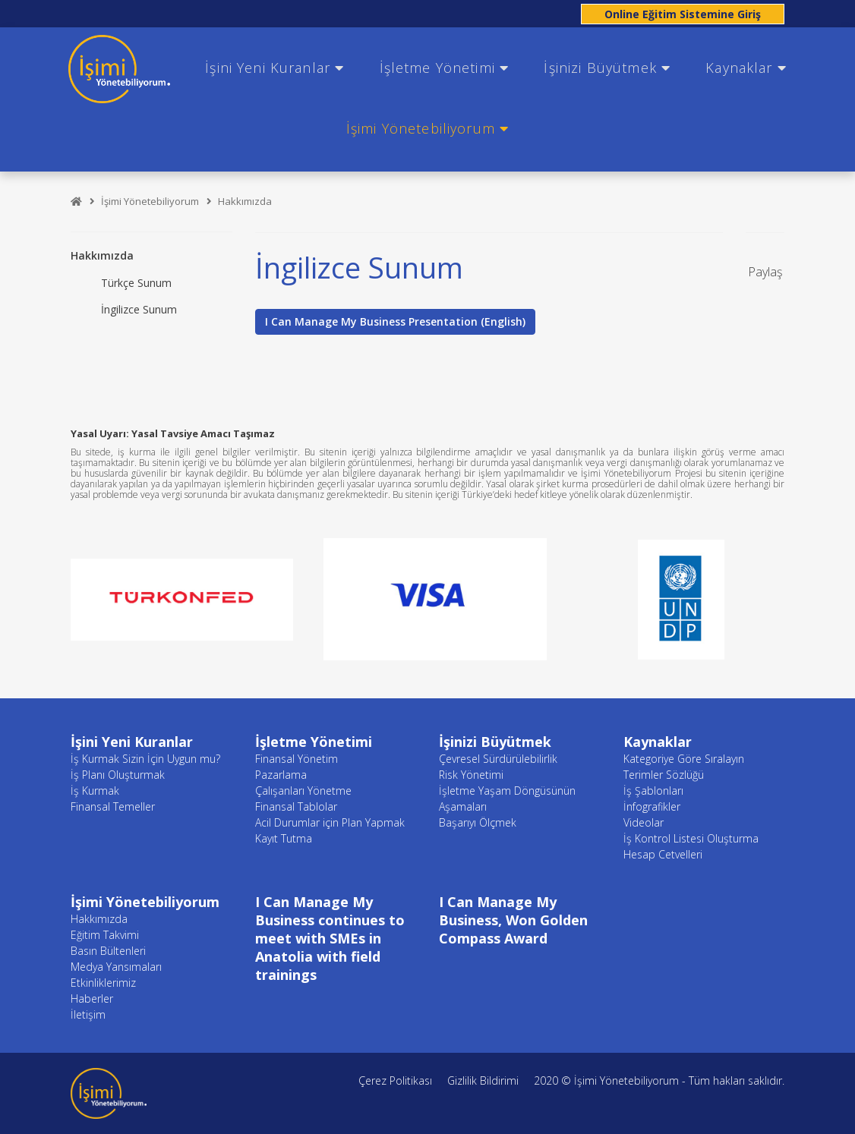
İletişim (88, 1014)
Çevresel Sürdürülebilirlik (498, 758)
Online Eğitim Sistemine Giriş (682, 14)
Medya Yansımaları (116, 966)
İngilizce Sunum (139, 309)
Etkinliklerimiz (103, 982)
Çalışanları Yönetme (303, 790)
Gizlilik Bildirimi (483, 1080)
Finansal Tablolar (296, 806)
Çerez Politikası (395, 1080)
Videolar (643, 822)
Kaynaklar (746, 68)
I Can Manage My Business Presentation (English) (395, 321)
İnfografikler (651, 806)
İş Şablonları (653, 790)
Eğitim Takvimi (105, 935)
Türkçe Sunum (136, 283)
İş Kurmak (95, 790)
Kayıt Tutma (283, 838)
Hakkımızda (245, 201)
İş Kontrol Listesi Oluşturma (691, 838)
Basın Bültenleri (108, 950)
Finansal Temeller (113, 806)
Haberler (92, 998)
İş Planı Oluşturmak (118, 774)
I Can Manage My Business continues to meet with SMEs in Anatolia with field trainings (330, 938)
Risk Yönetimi (471, 774)
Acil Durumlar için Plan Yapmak (330, 822)
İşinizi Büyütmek (607, 68)
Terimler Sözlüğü (663, 774)
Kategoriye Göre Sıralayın (683, 758)
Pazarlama (281, 774)
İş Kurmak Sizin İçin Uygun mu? (145, 758)
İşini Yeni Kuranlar (274, 68)
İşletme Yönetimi (445, 68)
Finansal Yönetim (296, 758)
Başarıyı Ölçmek (477, 822)
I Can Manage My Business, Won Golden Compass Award (513, 920)
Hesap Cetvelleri (662, 854)
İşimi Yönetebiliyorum (427, 128)
